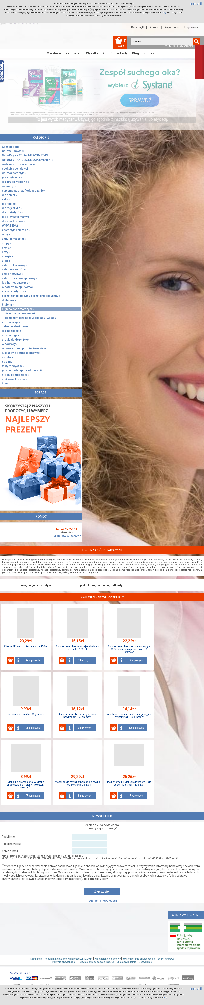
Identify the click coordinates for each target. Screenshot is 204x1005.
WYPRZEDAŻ (10, 225)
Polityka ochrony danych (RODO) (96, 962)
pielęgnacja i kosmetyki (19, 313)
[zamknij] (196, 3)
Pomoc (154, 27)
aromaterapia (11, 322)
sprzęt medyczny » (14, 291)
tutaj (164, 12)
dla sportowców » (13, 221)
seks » (6, 199)
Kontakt (149, 53)
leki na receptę (11, 330)
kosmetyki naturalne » (16, 230)
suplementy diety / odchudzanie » (24, 190)
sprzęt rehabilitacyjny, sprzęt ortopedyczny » (31, 295)
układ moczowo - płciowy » (19, 278)
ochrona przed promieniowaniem (24, 348)
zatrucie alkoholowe (15, 326)
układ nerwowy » (12, 273)
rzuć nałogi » (10, 335)
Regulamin (73, 53)
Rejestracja (172, 27)
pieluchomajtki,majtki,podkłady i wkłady (30, 317)
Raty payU (137, 27)
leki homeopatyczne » (16, 282)
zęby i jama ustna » (14, 238)
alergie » (7, 256)
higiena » (8, 304)
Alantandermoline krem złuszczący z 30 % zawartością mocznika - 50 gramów (129, 649)
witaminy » (9, 186)
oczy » (6, 234)
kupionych (33, 660)
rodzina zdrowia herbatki (18, 164)
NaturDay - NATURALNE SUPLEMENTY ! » (27, 159)
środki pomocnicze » (15, 374)
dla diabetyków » (13, 212)
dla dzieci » (9, 195)
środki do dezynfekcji (16, 339)
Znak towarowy (165, 958)
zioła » (6, 260)
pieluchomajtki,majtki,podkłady (101, 585)
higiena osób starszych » (18, 309)
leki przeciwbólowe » (15, 181)
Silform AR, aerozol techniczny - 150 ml (25, 646)
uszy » (6, 252)
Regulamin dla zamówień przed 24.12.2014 (69, 958)
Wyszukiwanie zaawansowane (179, 46)
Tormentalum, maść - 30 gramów (26, 714)
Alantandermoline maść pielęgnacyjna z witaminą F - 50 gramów (129, 715)
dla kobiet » (9, 203)
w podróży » (10, 344)
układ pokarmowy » (14, 265)
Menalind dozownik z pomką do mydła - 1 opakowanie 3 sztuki (77, 783)
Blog (135, 53)
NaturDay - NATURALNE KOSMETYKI (25, 155)
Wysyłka (92, 53)
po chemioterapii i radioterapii (22, 370)
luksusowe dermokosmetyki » (21, 352)
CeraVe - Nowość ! (14, 151)
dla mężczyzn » (12, 208)
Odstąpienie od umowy (108, 958)
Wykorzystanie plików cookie (139, 958)
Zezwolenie (145, 962)
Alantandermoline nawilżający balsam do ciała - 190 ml (77, 648)
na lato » (7, 357)
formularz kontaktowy (66, 535)
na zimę (7, 361)
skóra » (7, 247)
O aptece (54, 53)
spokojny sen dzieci (15, 168)
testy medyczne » (13, 366)
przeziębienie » (12, 177)
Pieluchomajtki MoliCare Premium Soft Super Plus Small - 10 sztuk (129, 783)
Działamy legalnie (126, 962)
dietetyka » (9, 300)
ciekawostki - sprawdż (16, 379)
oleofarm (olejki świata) (17, 287)
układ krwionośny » (14, 269)
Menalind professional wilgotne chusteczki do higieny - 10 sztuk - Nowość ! (26, 784)
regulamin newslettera (102, 900)
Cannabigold (10, 146)
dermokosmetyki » (14, 173)
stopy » (6, 243)
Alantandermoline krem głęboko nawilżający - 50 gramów (77, 715)
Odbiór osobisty (115, 53)
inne (5, 383)
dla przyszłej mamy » (16, 216)
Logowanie (191, 27)
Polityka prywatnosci (63, 962)
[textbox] (162, 41)
